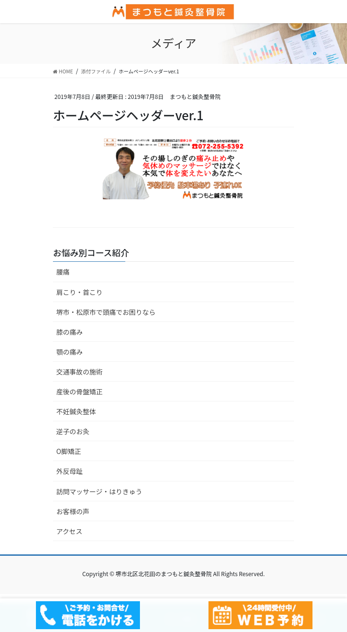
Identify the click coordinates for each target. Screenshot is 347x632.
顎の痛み (69, 351)
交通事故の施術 (79, 371)
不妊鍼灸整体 (76, 411)
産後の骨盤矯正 (79, 391)
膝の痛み (69, 332)
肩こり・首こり (79, 292)
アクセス (69, 531)
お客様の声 (72, 511)
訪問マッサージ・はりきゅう (99, 491)
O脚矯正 (68, 451)
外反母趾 (69, 471)
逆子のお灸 (72, 431)
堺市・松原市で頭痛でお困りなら (106, 312)
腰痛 (62, 271)
